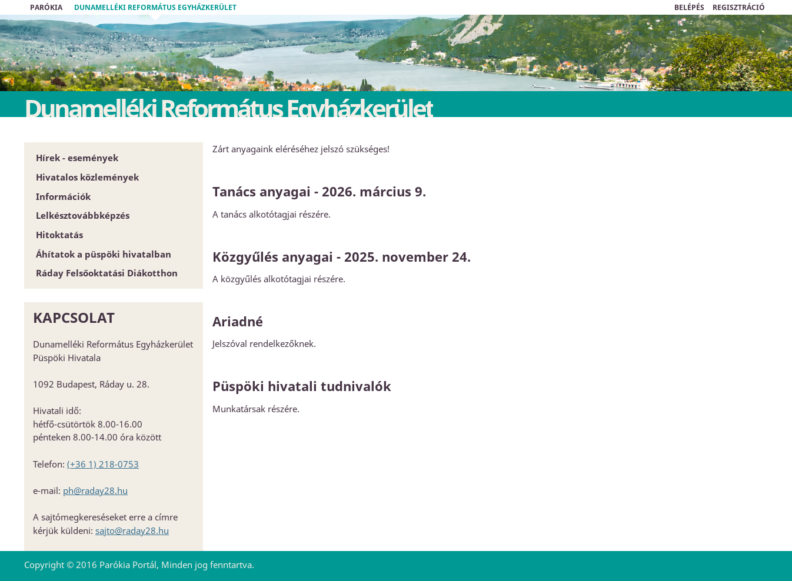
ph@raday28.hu (95, 490)
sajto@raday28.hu (132, 530)
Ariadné (237, 321)
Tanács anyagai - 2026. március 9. (319, 191)
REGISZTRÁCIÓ (739, 7)
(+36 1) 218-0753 (103, 464)
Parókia (46, 7)
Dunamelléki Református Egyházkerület (155, 7)
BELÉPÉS (689, 7)
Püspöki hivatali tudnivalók (301, 386)
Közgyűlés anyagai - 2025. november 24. (341, 256)
